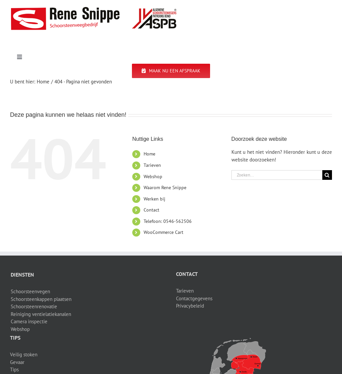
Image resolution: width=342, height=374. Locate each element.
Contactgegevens (194, 298)
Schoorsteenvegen (30, 291)
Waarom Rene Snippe (165, 187)
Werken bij (154, 199)
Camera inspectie (29, 321)
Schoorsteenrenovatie (34, 306)
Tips (14, 369)
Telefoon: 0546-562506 (168, 221)
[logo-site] (93, 9)
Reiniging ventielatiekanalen (41, 314)
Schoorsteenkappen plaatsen (41, 299)
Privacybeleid (190, 306)
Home (149, 154)
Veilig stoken (23, 354)
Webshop (153, 176)
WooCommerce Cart (163, 232)
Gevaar (17, 362)
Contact (151, 210)
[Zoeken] (327, 175)
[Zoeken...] (276, 175)
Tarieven (152, 165)
